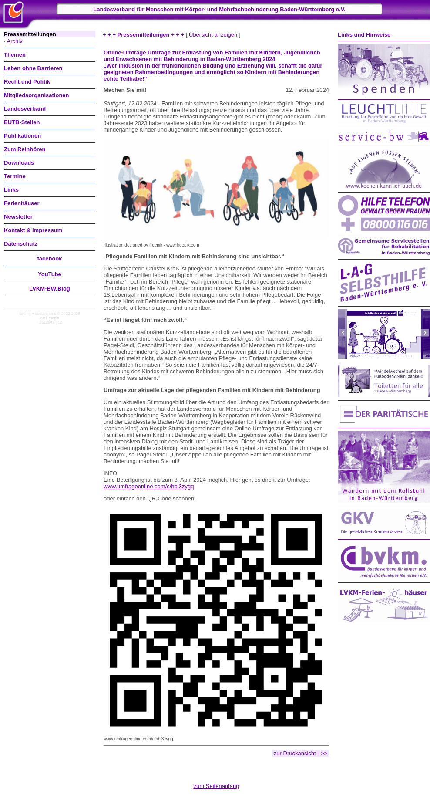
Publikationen (22, 135)
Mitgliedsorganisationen (36, 95)
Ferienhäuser (22, 203)
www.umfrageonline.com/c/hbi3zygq (149, 486)
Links (11, 189)
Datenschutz (20, 243)
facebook (49, 258)
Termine (15, 176)
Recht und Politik (27, 81)
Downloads (19, 162)
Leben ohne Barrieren (33, 68)
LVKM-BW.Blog (49, 288)
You (49, 274)
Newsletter (18, 216)
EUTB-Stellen (22, 122)
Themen (15, 54)
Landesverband (25, 108)
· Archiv (13, 41)
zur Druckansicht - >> (301, 753)
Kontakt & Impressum (33, 230)
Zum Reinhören (24, 149)
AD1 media (50, 318)
